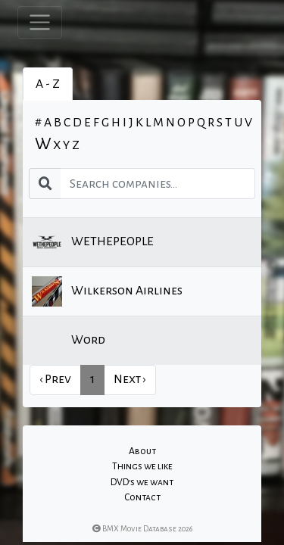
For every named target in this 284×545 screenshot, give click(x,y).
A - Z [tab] (48, 84)
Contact (142, 497)
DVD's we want (142, 482)
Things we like (142, 466)
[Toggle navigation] (39, 22)
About (142, 451)
